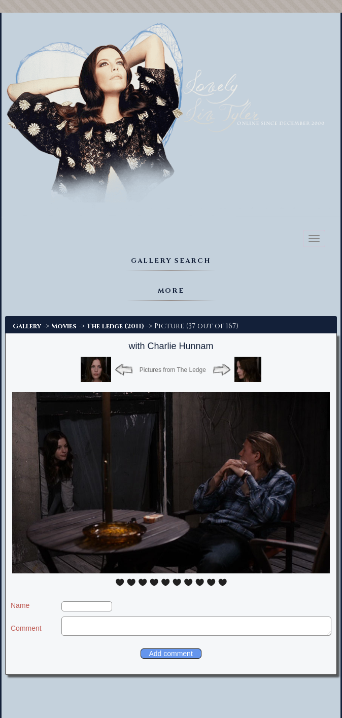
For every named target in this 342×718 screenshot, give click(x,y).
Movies (64, 326)
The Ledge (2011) (115, 326)
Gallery (27, 326)
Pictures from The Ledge (173, 369)
